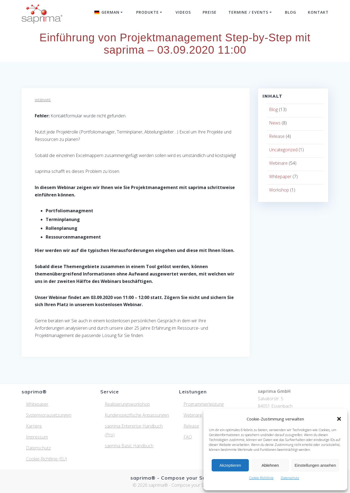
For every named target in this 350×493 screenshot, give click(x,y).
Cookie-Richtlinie (261, 477)
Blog (290, 12)
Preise (210, 12)
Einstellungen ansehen (315, 465)
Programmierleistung (203, 404)
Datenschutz (290, 477)
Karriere (34, 426)
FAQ (187, 437)
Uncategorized (283, 150)
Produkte (147, 12)
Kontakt (318, 12)
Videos (183, 12)
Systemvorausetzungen (48, 415)
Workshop (279, 190)
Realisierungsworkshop (127, 404)
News (275, 123)
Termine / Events (248, 12)
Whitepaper (280, 176)
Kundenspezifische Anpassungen (137, 415)
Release (277, 136)
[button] (339, 419)
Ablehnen (270, 465)
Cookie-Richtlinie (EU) (46, 459)
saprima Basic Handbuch (129, 446)
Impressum (37, 437)
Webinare (43, 100)
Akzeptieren (230, 465)
